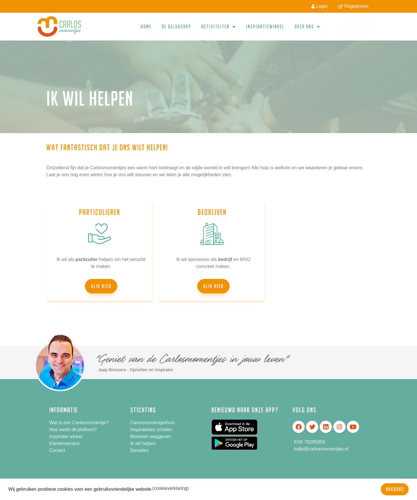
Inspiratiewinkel (265, 26)
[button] (101, 286)
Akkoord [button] (395, 489)
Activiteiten (218, 26)
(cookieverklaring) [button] (170, 488)
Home (145, 26)
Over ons (308, 26)
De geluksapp (176, 26)
